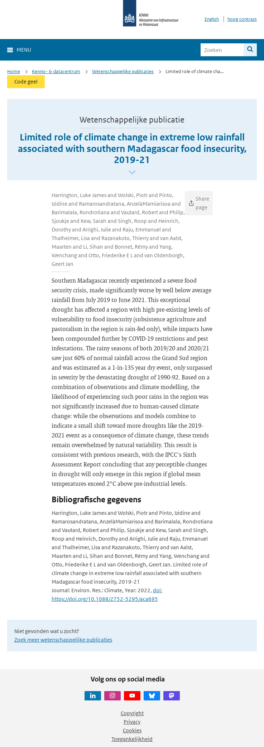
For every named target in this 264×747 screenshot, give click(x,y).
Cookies (132, 730)
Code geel (26, 81)
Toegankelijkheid (132, 739)
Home (13, 71)
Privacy (132, 721)
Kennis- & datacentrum (56, 71)
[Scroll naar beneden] (132, 173)
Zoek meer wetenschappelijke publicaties (63, 639)
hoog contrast (242, 19)
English (212, 19)
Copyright (132, 713)
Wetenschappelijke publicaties (123, 71)
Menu (23, 49)
